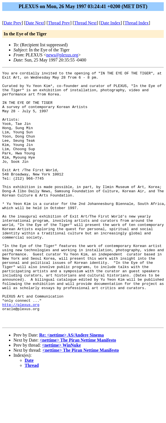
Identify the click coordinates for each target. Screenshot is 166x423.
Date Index (111, 22)
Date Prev (13, 22)
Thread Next (85, 22)
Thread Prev (59, 22)
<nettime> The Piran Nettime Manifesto (78, 390)
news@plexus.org (62, 54)
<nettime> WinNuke (61, 395)
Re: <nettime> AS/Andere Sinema (71, 385)
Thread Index (137, 22)
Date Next (35, 22)
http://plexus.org (20, 351)
